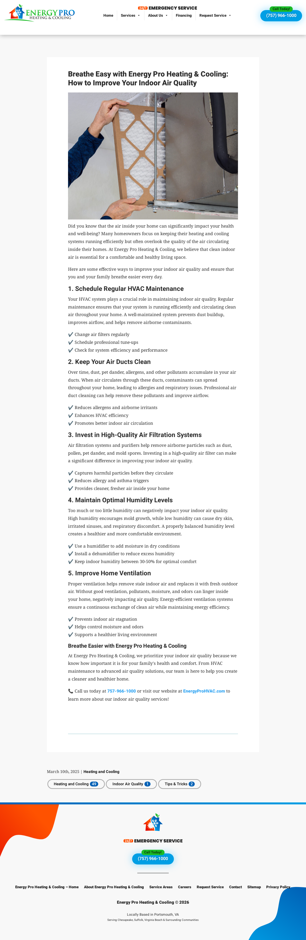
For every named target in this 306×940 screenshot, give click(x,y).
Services (130, 15)
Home (108, 15)
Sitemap (254, 887)
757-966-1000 (121, 691)
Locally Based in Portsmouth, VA (153, 917)
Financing (184, 15)
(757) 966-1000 (281, 15)
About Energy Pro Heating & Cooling (114, 887)
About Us (158, 15)
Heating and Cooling (101, 772)
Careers (184, 887)
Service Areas (161, 887)
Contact (235, 887)
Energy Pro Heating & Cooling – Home (47, 887)
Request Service (215, 15)
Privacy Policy (278, 887)
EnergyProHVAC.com (204, 691)
